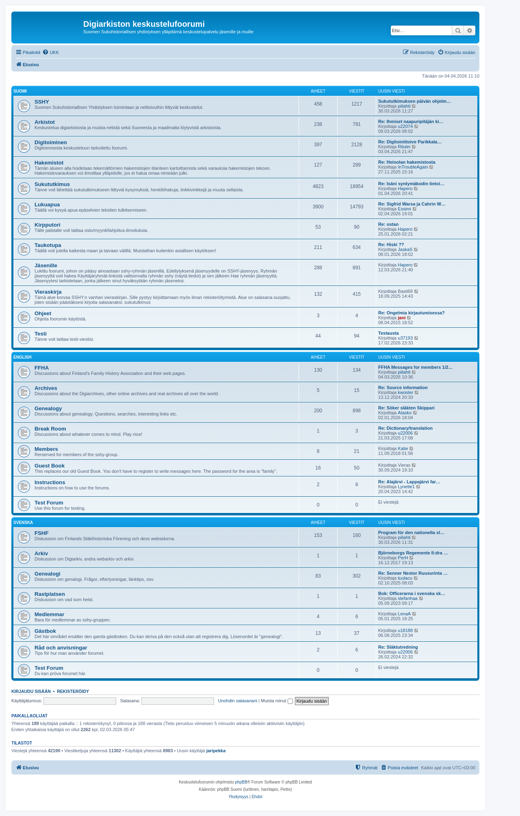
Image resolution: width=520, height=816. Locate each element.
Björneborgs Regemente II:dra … (413, 552)
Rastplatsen (50, 594)
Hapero (405, 188)
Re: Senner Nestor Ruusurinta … (413, 573)
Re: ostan (388, 224)
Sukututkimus (52, 184)
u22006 (405, 433)
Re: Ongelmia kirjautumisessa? (411, 312)
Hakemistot (49, 163)
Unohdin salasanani (238, 700)
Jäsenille (46, 265)
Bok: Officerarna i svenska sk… (411, 593)
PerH (403, 557)
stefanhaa (407, 598)
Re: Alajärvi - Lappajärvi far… (409, 481)
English (22, 357)
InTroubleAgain (413, 166)
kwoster (405, 392)
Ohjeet (43, 313)
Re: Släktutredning (398, 647)
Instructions (50, 482)
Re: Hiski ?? (391, 244)
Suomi (20, 91)
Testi (41, 334)
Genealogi (48, 574)
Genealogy (48, 408)
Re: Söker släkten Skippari (406, 407)
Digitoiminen (51, 142)
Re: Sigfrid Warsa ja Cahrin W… (412, 203)
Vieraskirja (48, 292)
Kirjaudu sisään (31, 691)
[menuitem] (50, 52)
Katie (403, 448)
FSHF (41, 533)
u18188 (405, 630)
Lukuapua (47, 204)
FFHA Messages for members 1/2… (415, 367)
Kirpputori (48, 225)
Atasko (405, 412)
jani (401, 317)
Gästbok (45, 631)
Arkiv (41, 553)
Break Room (50, 429)
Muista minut (276, 700)
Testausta (388, 333)
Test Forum (49, 503)
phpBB (241, 782)
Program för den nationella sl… (411, 532)
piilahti (404, 106)
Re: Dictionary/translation (405, 428)
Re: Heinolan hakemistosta (407, 162)
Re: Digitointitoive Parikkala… (410, 141)
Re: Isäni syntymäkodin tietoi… (411, 183)
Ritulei (404, 146)
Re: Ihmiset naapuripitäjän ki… (411, 121)
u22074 (405, 126)
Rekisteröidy (73, 691)
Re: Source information (403, 387)
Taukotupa (48, 245)
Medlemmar (49, 614)
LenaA (404, 613)
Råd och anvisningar (61, 648)
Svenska (23, 522)
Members (46, 449)
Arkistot (45, 122)
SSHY (42, 102)
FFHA (42, 368)
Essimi (404, 208)
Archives (46, 388)
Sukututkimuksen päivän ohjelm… (414, 101)
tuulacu (405, 578)
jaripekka (216, 750)
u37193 (405, 337)
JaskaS (405, 249)
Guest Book (50, 466)
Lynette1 (406, 486)
